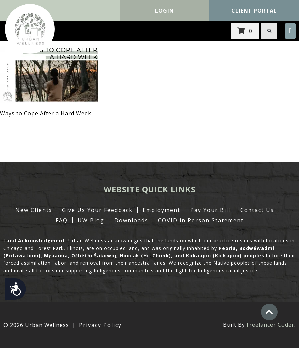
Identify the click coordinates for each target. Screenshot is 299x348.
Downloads (131, 220)
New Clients (33, 210)
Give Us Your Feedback (97, 210)
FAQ (62, 220)
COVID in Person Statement (201, 220)
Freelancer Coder (270, 324)
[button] (290, 31)
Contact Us (257, 210)
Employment (161, 210)
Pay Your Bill (210, 210)
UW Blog (91, 220)
